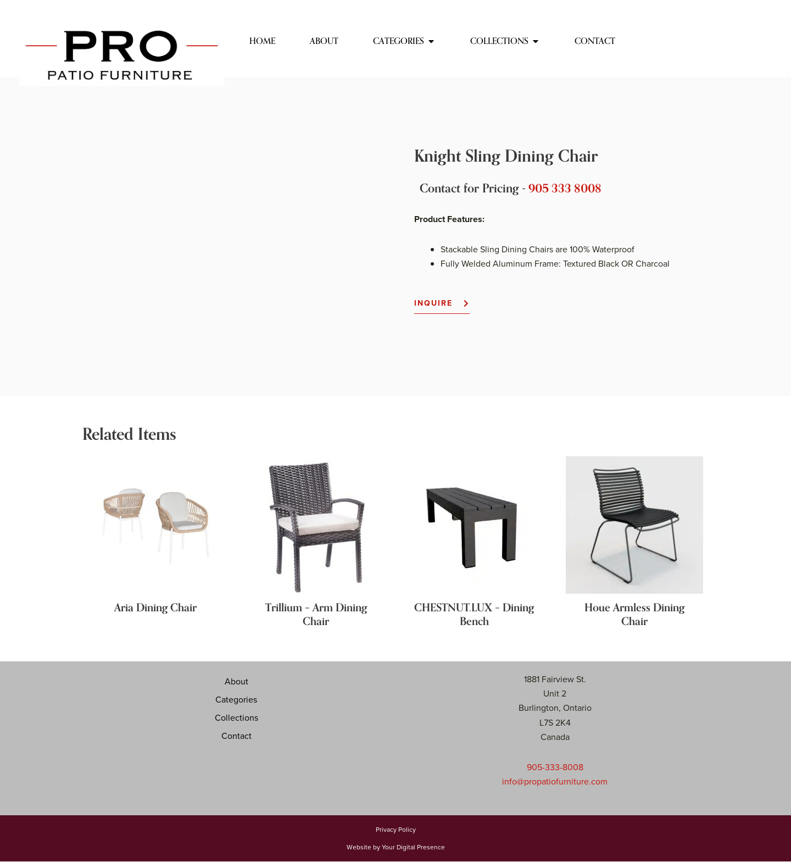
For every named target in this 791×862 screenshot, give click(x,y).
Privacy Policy (396, 830)
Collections (236, 717)
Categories (236, 699)
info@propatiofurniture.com (555, 781)
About (236, 681)
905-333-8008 (555, 767)
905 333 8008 (566, 188)
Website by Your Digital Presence (396, 848)
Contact (236, 736)
